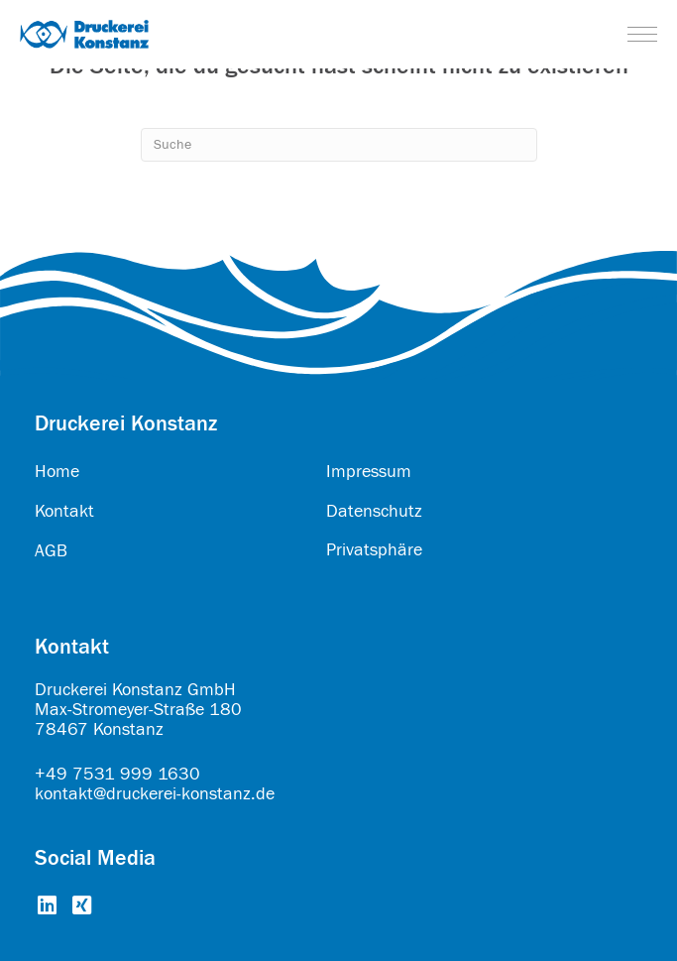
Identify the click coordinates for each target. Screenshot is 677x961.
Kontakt (64, 511)
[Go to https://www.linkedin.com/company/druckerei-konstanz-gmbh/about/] (47, 906)
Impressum (368, 471)
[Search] (339, 145)
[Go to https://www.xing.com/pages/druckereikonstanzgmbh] (81, 906)
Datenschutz (374, 511)
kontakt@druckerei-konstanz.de (155, 793)
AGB (51, 551)
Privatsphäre (374, 550)
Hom (52, 471)
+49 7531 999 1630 (117, 774)
